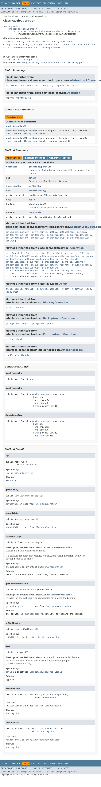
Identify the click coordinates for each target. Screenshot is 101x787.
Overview (5, 3)
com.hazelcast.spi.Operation (22, 29)
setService (12, 273)
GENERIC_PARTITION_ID (18, 98)
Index (59, 3)
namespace (46, 85)
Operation (73, 92)
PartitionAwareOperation (17, 47)
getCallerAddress (63, 253)
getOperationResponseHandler (41, 259)
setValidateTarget (51, 273)
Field (22, 12)
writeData (45, 276)
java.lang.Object (11, 26)
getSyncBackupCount (17, 238)
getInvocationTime (68, 256)
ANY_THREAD (12, 85)
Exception (31, 464)
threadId (72, 85)
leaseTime (32, 85)
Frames (36, 8)
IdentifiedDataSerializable (42, 41)
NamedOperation (87, 44)
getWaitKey (35, 186)
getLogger (87, 256)
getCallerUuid (84, 253)
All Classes (63, 8)
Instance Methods (34, 158)
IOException (49, 697)
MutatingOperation (64, 44)
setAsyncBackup (56, 238)
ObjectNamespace (34, 130)
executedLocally (41, 253)
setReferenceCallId (78, 238)
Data (61, 130)
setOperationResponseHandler (23, 270)
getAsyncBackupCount (18, 232)
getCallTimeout (28, 256)
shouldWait (35, 212)
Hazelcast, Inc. (23, 775)
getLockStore (66, 232)
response (60, 85)
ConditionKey (13, 186)
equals (18, 289)
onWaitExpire (36, 190)
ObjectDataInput (54, 195)
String (27, 133)
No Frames (47, 8)
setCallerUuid (31, 268)
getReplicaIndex (15, 262)
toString (11, 241)
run (30, 200)
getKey (53, 232)
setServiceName (29, 273)
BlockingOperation (41, 44)
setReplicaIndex (71, 270)
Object (63, 283)
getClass (42, 289)
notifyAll (77, 289)
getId (32, 178)
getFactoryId (39, 232)
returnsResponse (81, 265)
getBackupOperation (40, 167)
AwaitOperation (15, 126)
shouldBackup (36, 204)
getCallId (11, 256)
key (22, 85)
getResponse (38, 235)
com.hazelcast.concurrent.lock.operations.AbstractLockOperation (46, 31)
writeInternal (37, 217)
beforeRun (24, 253)
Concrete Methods (60, 158)
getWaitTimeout (50, 262)
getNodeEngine (14, 259)
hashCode (54, 289)
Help (66, 3)
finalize (29, 289)
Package (16, 3)
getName (81, 232)
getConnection (48, 256)
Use (33, 3)
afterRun (11, 253)
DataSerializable (13, 41)
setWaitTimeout (73, 273)
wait (88, 289)
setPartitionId (50, 270)
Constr (30, 12)
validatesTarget (27, 276)
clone (9, 289)
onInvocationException (44, 265)
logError (80, 262)
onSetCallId (38, 238)
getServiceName (56, 235)
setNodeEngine (50, 268)
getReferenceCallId (17, 235)
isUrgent (67, 262)
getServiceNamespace (79, 235)
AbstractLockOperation (26, 59)
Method (39, 12)
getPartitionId (69, 259)
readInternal (36, 195)
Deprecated (49, 3)
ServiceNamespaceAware (47, 47)
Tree (38, 3)
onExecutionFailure (17, 265)
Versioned (66, 41)
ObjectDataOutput (56, 217)
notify (66, 289)
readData (64, 265)
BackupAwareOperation (15, 44)
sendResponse (13, 268)
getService (33, 262)
